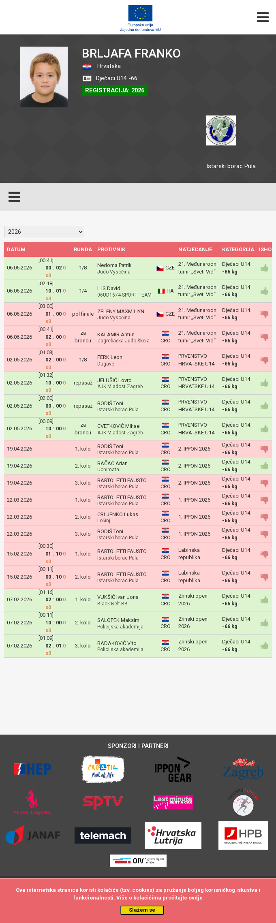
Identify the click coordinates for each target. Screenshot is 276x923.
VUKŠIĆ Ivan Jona (118, 597)
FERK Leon (109, 357)
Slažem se (142, 910)
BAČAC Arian (112, 463)
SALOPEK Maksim (118, 620)
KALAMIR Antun (116, 334)
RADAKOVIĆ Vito (117, 643)
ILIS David (108, 288)
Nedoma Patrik (114, 265)
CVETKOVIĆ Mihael (119, 426)
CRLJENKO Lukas (117, 514)
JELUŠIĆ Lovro (114, 380)
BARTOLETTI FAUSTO (122, 480)
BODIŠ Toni (110, 403)
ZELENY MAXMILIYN (120, 311)
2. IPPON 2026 (194, 449)
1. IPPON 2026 (194, 500)
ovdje (195, 898)
